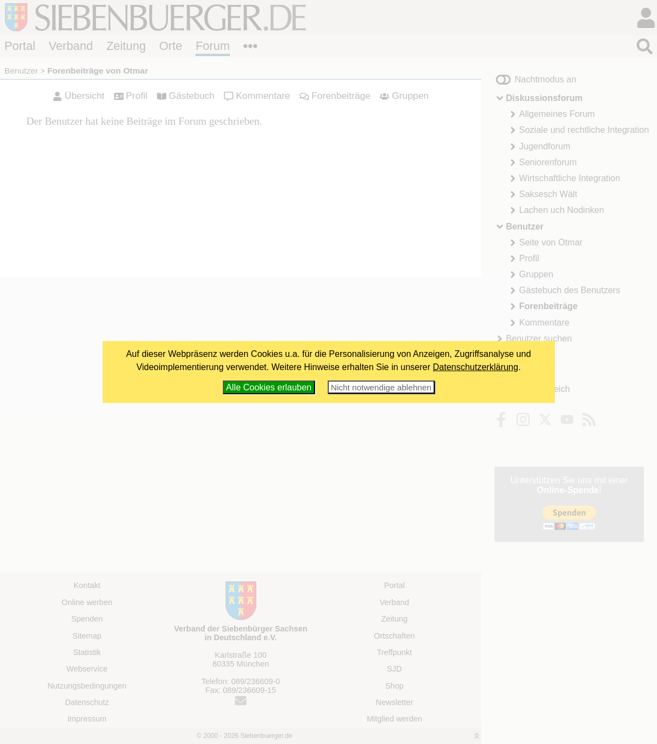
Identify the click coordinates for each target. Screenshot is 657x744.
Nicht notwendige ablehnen (381, 387)
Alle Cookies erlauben (269, 387)
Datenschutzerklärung (476, 367)
